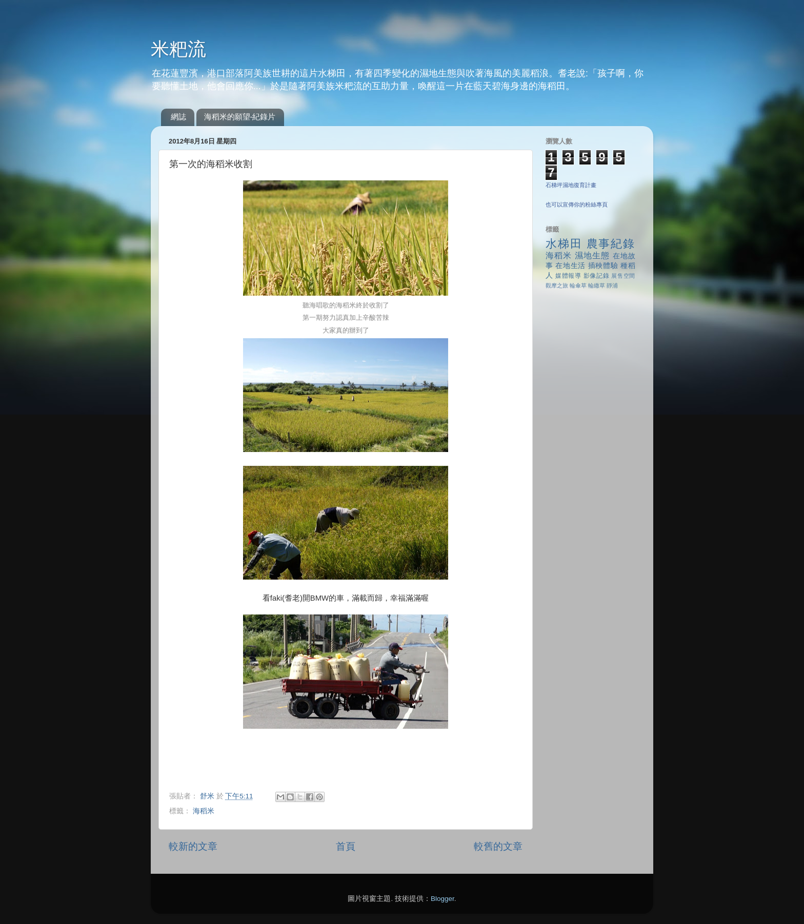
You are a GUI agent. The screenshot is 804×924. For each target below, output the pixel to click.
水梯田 (564, 243)
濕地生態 (592, 255)
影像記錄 (597, 275)
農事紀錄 (611, 243)
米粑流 (178, 48)
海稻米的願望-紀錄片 (240, 116)
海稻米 (203, 811)
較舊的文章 (498, 846)
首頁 (345, 846)
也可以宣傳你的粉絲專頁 (577, 204)
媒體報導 (568, 275)
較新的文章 (193, 846)
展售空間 (623, 276)
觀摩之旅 (557, 285)
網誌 (178, 116)
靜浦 (612, 285)
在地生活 (570, 266)
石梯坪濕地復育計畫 (571, 185)
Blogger (442, 898)
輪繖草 (596, 285)
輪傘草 (578, 285)
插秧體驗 (603, 266)
